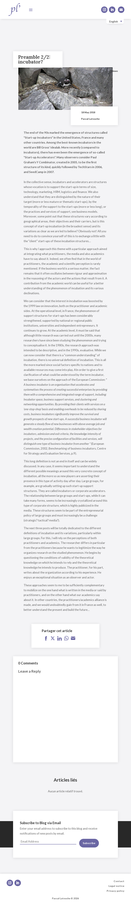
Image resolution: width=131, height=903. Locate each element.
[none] (115, 21)
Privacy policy (115, 890)
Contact (119, 881)
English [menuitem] (113, 21)
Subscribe (89, 843)
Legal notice (116, 885)
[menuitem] (115, 21)
